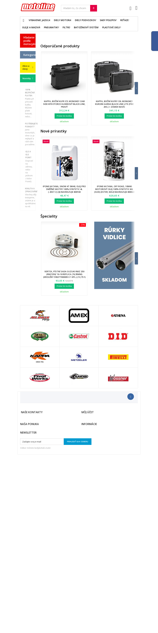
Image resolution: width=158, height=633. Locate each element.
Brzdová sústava (27, 192)
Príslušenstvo (29, 254)
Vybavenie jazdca (39, 20)
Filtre (66, 27)
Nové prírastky (53, 130)
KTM (25, 87)
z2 (24, 274)
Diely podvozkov (85, 20)
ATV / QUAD (26, 106)
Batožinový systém (86, 27)
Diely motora (62, 20)
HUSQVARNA (29, 75)
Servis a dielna (26, 233)
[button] (134, 88)
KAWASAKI (28, 81)
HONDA (27, 70)
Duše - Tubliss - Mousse (27, 245)
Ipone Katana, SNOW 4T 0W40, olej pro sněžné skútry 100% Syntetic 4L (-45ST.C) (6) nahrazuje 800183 (64, 189)
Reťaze (124, 20)
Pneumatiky (51, 27)
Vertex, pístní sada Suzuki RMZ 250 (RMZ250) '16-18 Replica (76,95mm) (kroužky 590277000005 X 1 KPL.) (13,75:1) (64, 274)
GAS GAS (25, 63)
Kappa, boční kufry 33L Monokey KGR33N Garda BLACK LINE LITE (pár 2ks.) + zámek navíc (114, 104)
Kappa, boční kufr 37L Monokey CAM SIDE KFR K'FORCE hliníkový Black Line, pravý (64, 104)
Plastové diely (111, 27)
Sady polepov (108, 20)
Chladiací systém (28, 200)
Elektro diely (27, 169)
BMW (26, 56)
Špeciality (48, 216)
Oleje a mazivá (31, 27)
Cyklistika (28, 268)
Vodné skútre (26, 262)
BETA (26, 50)
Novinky (26, 297)
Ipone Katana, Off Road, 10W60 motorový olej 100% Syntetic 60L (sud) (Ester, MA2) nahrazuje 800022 (114, 189)
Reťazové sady (28, 178)
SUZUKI (27, 93)
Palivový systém (27, 209)
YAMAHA (28, 98)
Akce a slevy (25, 286)
